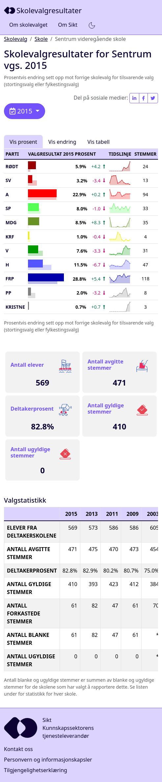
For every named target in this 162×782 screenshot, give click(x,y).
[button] (92, 25)
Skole (41, 39)
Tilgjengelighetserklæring (35, 770)
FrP (10, 278)
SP (8, 208)
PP (8, 293)
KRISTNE (15, 307)
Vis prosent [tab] (23, 141)
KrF (10, 237)
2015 (22, 111)
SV (8, 180)
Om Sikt (67, 24)
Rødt (12, 166)
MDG (11, 222)
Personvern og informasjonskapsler (48, 759)
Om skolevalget (28, 24)
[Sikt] (43, 10)
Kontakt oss (18, 749)
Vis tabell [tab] (99, 141)
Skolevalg (15, 39)
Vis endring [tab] (62, 141)
